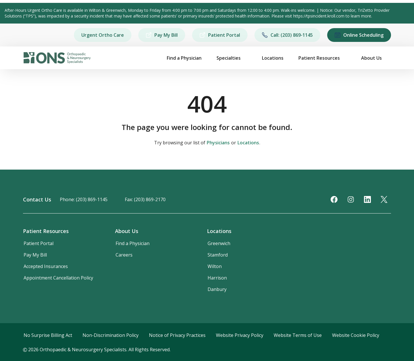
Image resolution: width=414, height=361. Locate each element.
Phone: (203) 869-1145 (84, 199)
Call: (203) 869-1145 (287, 35)
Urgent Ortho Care (102, 35)
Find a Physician (184, 58)
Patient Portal (220, 35)
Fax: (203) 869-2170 (145, 199)
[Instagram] (351, 199)
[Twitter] (384, 199)
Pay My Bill (162, 35)
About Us (371, 58)
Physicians (218, 142)
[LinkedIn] (367, 199)
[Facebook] (334, 199)
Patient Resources (319, 58)
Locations (272, 58)
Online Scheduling (359, 35)
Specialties (228, 58)
